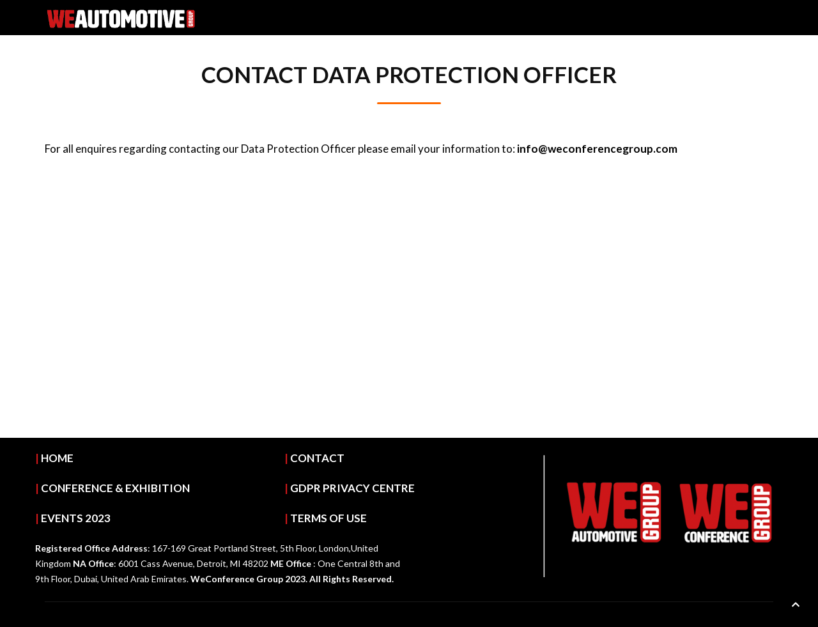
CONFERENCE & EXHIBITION (115, 488)
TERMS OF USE (328, 518)
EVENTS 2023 (76, 518)
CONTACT (317, 458)
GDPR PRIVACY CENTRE (352, 488)
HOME (57, 458)
